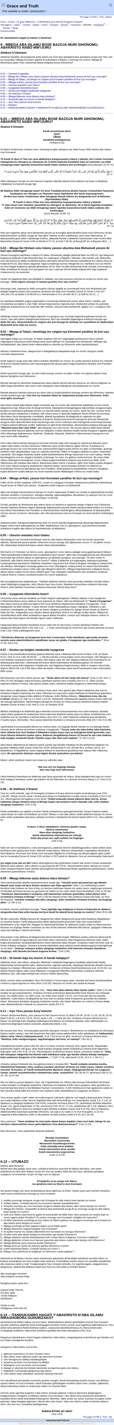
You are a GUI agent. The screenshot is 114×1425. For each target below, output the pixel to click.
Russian (6, 28)
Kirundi (11, 22)
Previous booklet (7, 31)
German (64, 25)
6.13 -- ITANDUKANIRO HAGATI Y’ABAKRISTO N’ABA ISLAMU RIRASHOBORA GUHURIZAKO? (52, 107)
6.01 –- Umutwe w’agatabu (14, 73)
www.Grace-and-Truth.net (57, 1420)
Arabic (17, 25)
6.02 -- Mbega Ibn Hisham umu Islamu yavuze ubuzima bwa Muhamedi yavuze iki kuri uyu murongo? (53, 76)
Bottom (109, 17)
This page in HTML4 (89, 17)
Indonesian (76, 25)
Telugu (15, 28)
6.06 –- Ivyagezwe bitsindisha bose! (19, 87)
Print (102, 17)
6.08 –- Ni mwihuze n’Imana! (15, 93)
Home (3, 22)
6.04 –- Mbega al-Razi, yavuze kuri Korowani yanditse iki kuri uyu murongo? (40, 82)
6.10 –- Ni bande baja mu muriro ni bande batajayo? (27, 99)
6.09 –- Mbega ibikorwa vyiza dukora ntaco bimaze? (27, 96)
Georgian (54, 25)
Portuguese (99, 25)
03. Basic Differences (26, 22)
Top (110, 1417)
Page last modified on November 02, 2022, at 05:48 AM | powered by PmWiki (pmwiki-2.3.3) (57, 1423)
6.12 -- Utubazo (8, 105)
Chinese (26, 25)
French (44, 25)
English (36, 25)
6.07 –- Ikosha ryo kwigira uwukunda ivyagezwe (25, 90)
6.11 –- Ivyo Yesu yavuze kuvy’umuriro (20, 102)
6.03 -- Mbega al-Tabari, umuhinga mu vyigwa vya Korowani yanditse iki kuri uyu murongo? (48, 79)
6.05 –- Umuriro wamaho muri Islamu (20, 85)
